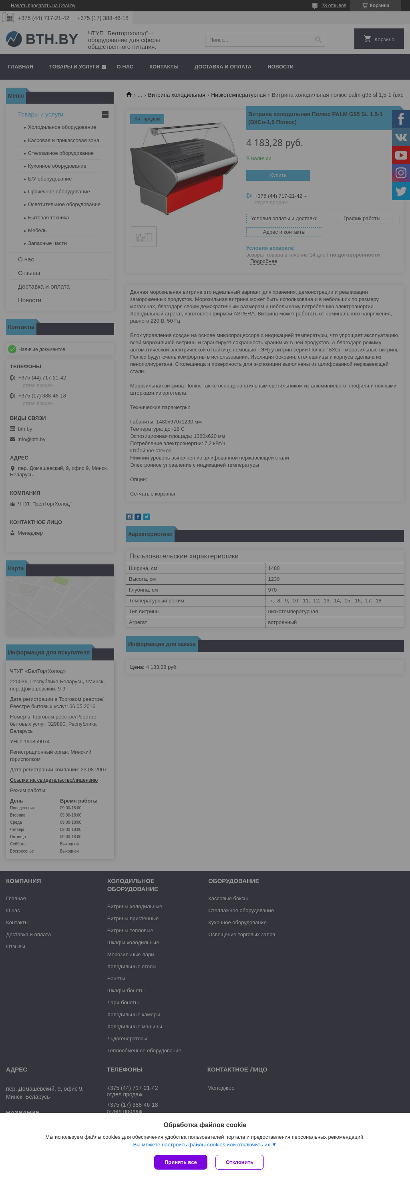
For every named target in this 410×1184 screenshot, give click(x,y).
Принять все (181, 1162)
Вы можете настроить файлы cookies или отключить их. (202, 1145)
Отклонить (239, 1162)
